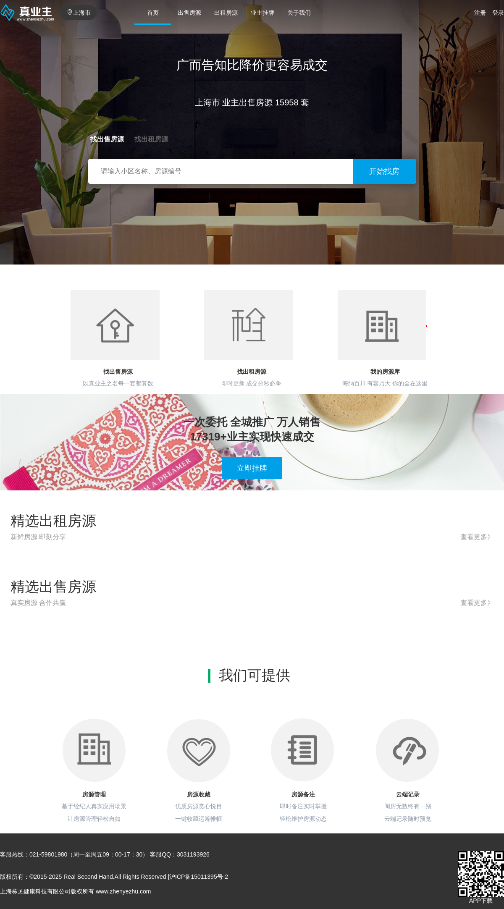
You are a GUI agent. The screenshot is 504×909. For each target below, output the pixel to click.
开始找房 (384, 171)
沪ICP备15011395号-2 (198, 876)
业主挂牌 (262, 12)
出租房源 (226, 12)
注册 (480, 12)
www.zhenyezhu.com (123, 891)
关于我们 (299, 12)
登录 (498, 12)
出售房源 (189, 12)
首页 (153, 12)
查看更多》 (477, 536)
